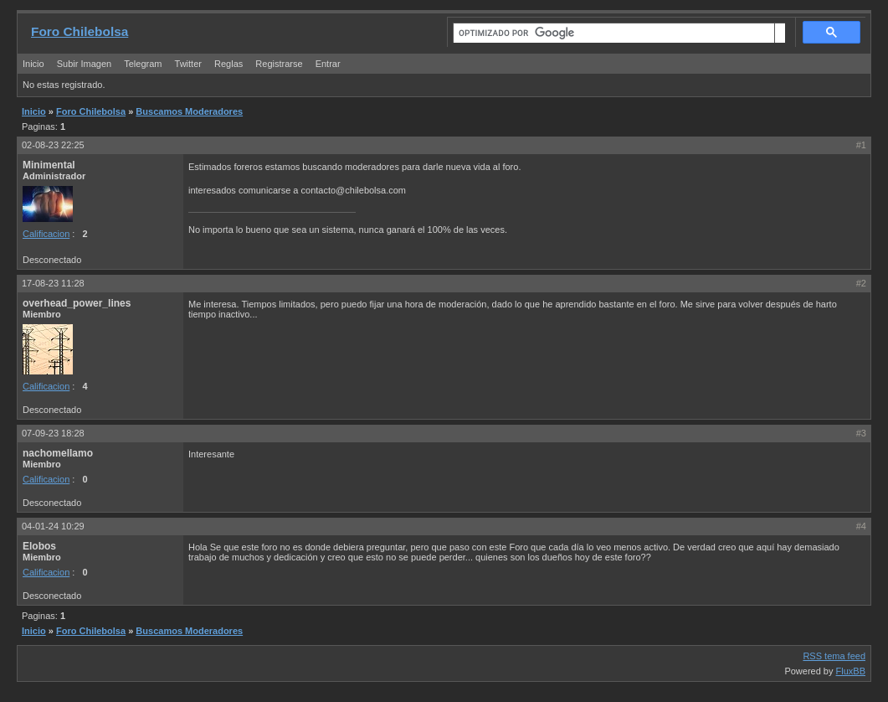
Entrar (328, 64)
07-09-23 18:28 (53, 433)
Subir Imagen (84, 64)
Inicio (33, 64)
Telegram (143, 64)
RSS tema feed (834, 656)
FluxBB (850, 671)
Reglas (228, 64)
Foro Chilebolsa (79, 31)
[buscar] (614, 33)
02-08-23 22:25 (53, 145)
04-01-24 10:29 (53, 526)
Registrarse (278, 64)
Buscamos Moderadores (189, 111)
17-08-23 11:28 (53, 283)
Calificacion (46, 234)
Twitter (189, 64)
